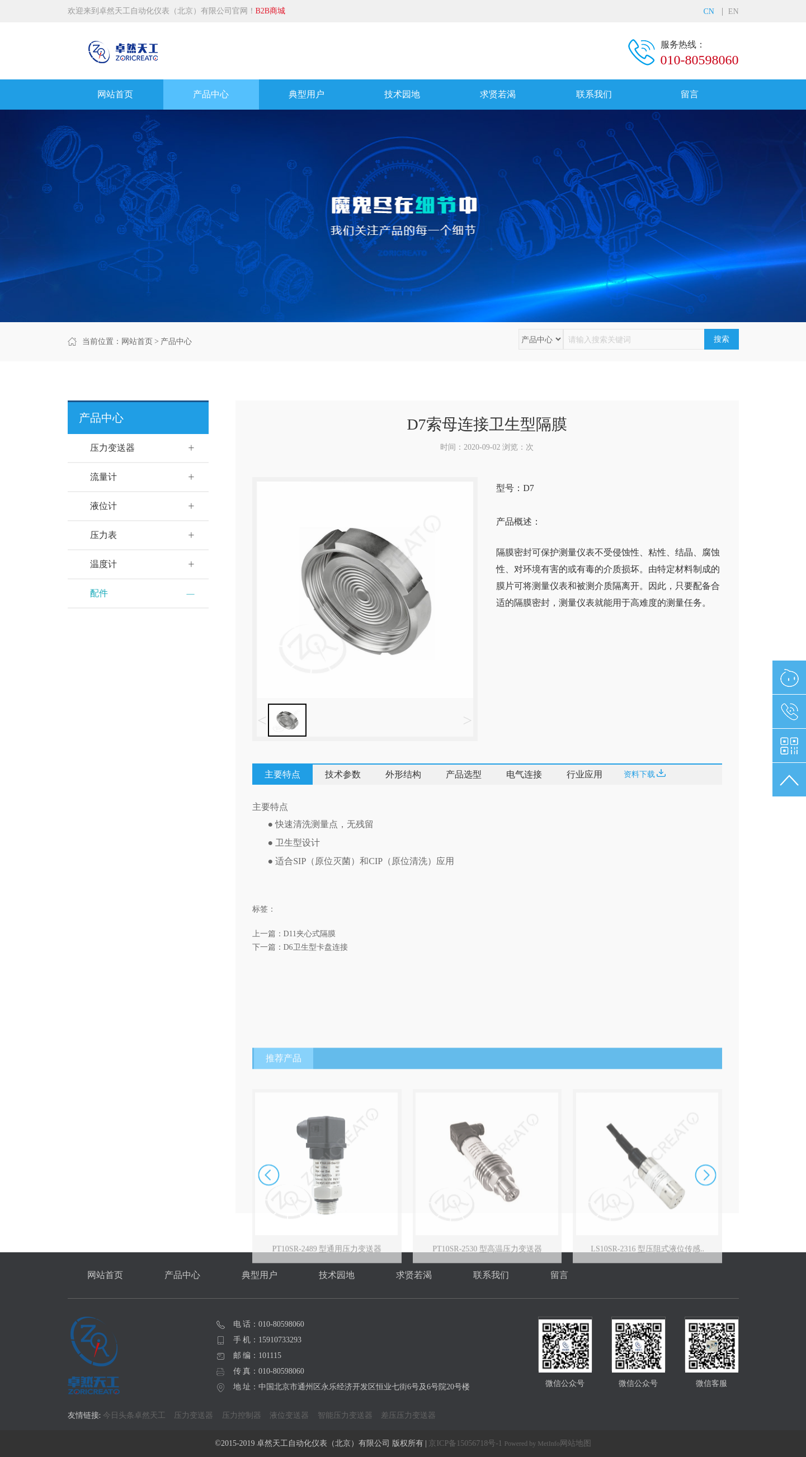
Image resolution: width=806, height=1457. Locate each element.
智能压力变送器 (345, 1415)
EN (733, 12)
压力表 (103, 535)
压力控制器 (241, 1415)
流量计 (103, 477)
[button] (706, 1268)
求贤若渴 (498, 94)
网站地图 (575, 1443)
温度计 (103, 564)
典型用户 (306, 94)
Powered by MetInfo (531, 1443)
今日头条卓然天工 (134, 1415)
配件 (99, 593)
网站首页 (115, 94)
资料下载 (645, 774)
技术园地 (402, 94)
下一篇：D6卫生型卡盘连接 (300, 947)
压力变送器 (112, 447)
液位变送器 (289, 1415)
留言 (690, 94)
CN (708, 12)
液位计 (103, 506)
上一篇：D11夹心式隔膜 (294, 934)
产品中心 (211, 94)
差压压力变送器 (408, 1415)
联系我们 (594, 94)
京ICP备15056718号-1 (465, 1443)
